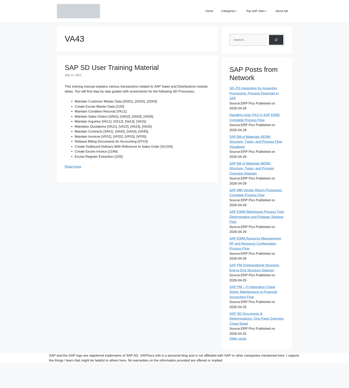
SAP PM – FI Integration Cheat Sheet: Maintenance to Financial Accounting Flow (253, 292)
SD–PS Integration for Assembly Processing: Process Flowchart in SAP (254, 93)
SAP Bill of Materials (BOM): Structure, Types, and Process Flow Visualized (255, 142)
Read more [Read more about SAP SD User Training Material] (73, 166)
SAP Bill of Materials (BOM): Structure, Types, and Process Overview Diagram (251, 168)
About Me (282, 11)
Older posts (237, 338)
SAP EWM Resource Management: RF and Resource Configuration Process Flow (255, 243)
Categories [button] (229, 11)
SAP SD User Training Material (112, 67)
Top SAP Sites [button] (257, 11)
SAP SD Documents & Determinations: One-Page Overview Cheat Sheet (256, 319)
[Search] (276, 40)
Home (209, 11)
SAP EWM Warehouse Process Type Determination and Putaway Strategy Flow (256, 217)
